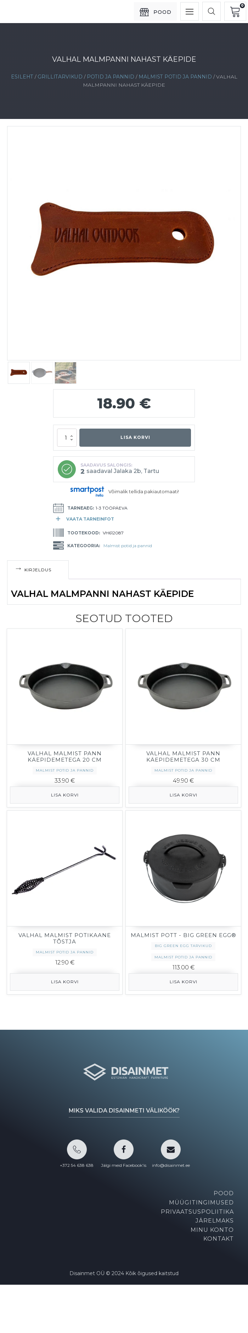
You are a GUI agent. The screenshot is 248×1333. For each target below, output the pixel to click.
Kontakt (218, 1238)
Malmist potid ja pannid (175, 77)
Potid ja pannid (110, 77)
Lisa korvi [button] (65, 795)
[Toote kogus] (67, 438)
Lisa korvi (135, 437)
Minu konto (212, 1229)
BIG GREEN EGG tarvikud (183, 945)
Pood (224, 1193)
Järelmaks (215, 1220)
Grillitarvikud (60, 77)
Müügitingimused (201, 1202)
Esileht (22, 77)
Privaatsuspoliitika (197, 1211)
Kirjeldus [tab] (37, 569)
